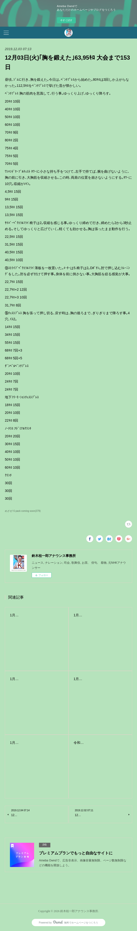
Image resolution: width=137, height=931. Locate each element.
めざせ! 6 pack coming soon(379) (23, 511)
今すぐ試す (66, 20)
